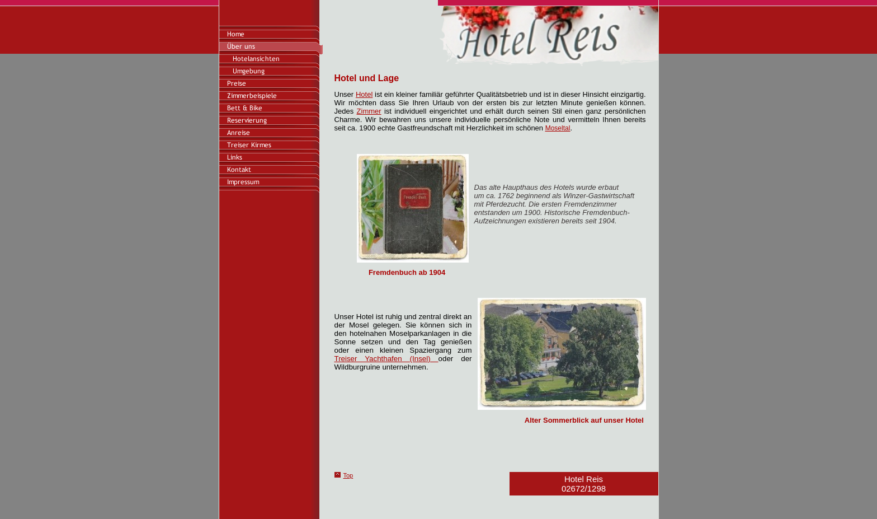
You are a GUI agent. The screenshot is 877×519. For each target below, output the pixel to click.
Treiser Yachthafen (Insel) (386, 358)
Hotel (364, 94)
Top (348, 475)
